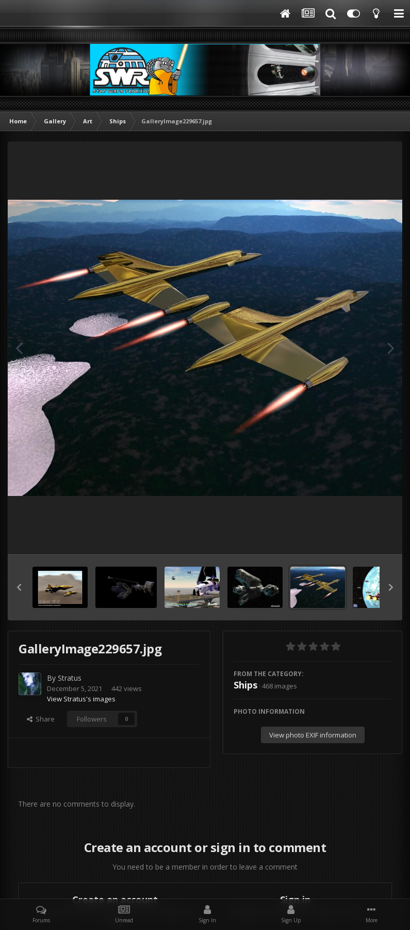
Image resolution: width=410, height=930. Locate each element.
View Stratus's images (81, 698)
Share (41, 719)
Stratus (69, 678)
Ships (245, 685)
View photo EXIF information (312, 735)
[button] (19, 587)
